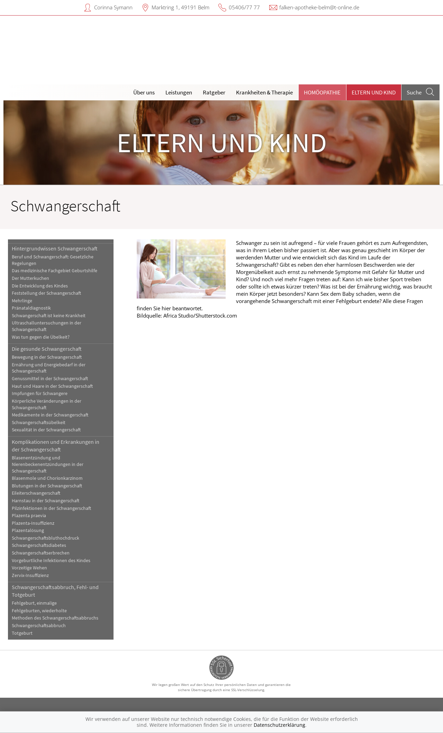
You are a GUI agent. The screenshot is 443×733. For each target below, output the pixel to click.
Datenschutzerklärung (279, 725)
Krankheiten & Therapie (264, 92)
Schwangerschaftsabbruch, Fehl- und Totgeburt (55, 591)
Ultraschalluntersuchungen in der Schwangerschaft (46, 326)
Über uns (144, 92)
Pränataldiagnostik (31, 308)
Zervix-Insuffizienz (30, 575)
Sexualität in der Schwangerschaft (46, 430)
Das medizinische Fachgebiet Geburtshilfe (54, 271)
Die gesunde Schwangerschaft (47, 348)
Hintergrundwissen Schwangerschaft (55, 248)
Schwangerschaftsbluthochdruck (45, 538)
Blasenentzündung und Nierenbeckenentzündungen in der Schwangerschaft (47, 464)
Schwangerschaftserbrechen (41, 553)
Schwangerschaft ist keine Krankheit (48, 316)
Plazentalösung (28, 530)
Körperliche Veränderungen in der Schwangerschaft (46, 404)
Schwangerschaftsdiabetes (39, 545)
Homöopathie (322, 92)
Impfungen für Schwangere (39, 393)
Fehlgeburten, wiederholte (39, 611)
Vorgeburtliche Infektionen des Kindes (51, 561)
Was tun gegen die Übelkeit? (41, 337)
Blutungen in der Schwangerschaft (47, 486)
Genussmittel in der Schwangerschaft (50, 379)
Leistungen (178, 92)
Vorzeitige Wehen (29, 568)
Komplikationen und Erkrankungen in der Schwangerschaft (55, 445)
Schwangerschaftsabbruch (39, 626)
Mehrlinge (22, 301)
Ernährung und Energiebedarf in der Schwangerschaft (48, 368)
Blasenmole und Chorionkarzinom (47, 478)
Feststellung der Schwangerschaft (46, 293)
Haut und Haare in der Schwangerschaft (52, 386)
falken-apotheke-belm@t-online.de (319, 7)
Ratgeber (214, 92)
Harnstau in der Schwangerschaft (45, 501)
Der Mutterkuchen (30, 278)
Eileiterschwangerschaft (36, 493)
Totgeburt (22, 633)
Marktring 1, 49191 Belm (180, 7)
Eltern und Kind (374, 92)
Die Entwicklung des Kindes (40, 286)
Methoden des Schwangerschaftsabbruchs (55, 618)
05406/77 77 (244, 7)
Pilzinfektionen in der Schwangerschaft (51, 508)
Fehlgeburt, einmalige (34, 603)
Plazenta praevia (29, 516)
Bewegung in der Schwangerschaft (47, 357)
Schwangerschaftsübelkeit (38, 422)
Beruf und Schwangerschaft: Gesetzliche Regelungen (52, 260)
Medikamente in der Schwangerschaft (50, 415)
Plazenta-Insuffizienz (33, 523)
